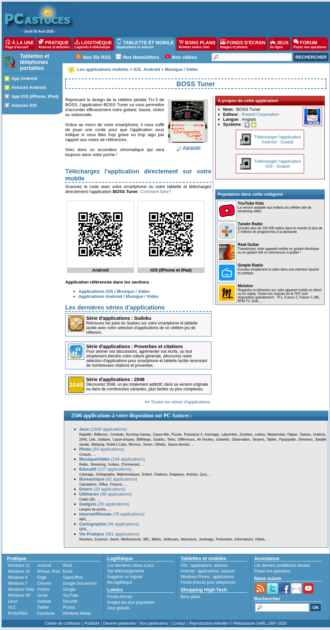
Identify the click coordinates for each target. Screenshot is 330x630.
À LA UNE (19, 44)
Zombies (246, 434)
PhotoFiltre (17, 613)
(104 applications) (112, 459)
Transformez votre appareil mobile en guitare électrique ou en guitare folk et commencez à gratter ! (278, 250)
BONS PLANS (197, 44)
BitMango (144, 439)
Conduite (117, 434)
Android (44, 565)
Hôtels (259, 539)
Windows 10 (19, 571)
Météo (156, 539)
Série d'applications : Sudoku (118, 318)
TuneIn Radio (250, 224)
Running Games (138, 434)
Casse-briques (123, 439)
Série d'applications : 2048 (115, 379)
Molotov (245, 286)
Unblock (319, 434)
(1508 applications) (103, 429)
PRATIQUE (54, 44)
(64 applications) (101, 449)
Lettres (260, 434)
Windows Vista (21, 589)
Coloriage (86, 474)
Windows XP (19, 595)
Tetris (171, 439)
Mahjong (97, 444)
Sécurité (70, 601)
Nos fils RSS (97, 57)
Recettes (85, 539)
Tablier (271, 439)
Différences (186, 439)
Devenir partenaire (119, 623)
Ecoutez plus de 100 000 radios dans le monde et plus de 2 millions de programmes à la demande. (280, 230)
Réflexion (101, 434)
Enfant (147, 474)
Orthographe (105, 474)
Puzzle (177, 434)
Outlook (44, 601)
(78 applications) (112, 514)
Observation (241, 439)
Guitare (113, 464)
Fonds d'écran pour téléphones (208, 582)
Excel (67, 571)
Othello (160, 444)
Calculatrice (87, 484)
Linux (13, 601)
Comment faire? (155, 191)
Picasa (69, 607)
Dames (305, 434)
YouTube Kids (251, 203)
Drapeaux (176, 474)
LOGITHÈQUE (93, 44)
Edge (42, 577)
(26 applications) (104, 504)
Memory (135, 444)
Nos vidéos (184, 57)
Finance (116, 484)
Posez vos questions (272, 571)
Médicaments (131, 539)
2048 (82, 439)
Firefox (43, 589)
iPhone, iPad (48, 571)
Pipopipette (287, 439)
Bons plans (190, 596)
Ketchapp (212, 434)
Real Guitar (248, 244)
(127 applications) (105, 469)
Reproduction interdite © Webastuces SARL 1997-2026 (238, 623)
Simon (147, 444)
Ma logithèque (119, 582)
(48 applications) (109, 524)
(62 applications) (108, 479)
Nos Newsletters (141, 57)
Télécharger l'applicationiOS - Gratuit (277, 164)
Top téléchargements (125, 571)
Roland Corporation (260, 114)
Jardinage (206, 539)
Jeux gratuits (118, 608)
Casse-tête (161, 434)
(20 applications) (102, 489)
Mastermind (276, 434)
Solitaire (104, 439)
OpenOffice (72, 577)
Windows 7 (18, 583)
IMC (146, 539)
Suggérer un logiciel (124, 576)
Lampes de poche (92, 509)
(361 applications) (109, 533)
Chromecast (130, 464)
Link (92, 439)
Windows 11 (19, 565)
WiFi (82, 519)
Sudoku (159, 439)
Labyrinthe (229, 434)
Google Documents (80, 583)
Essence (101, 539)
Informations (244, 539)
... (193, 444)
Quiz (203, 474)
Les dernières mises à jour (130, 565)
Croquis (84, 454)
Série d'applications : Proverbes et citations (134, 346)
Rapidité (85, 434)
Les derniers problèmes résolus (282, 565)
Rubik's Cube (116, 444)
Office (103, 484)
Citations (160, 474)
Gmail (42, 595)
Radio (83, 464)
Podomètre (224, 539)
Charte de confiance (63, 623)
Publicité (91, 623)
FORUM (309, 44)
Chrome (44, 583)
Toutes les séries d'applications (180, 401)
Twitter (43, 607)
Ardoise (192, 474)
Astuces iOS (24, 105)
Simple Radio (250, 265)
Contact (178, 623)
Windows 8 (18, 577)
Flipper (292, 434)
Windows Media (77, 613)
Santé (114, 539)
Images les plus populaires (130, 602)
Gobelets (222, 439)
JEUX (279, 44)
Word (67, 565)
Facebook (46, 613)
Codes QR (87, 499)
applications (201, 565)
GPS (82, 529)
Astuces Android (28, 87)
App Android (24, 78)
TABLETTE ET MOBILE (145, 44)
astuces (221, 565)
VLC (12, 607)
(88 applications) (105, 494)
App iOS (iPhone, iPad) (35, 96)
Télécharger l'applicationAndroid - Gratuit (277, 139)
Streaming (97, 464)
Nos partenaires (154, 623)
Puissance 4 (193, 434)
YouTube (70, 595)
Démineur (305, 439)
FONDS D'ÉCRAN (242, 44)
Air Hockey (205, 439)
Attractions (188, 539)
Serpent (258, 439)
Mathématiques (128, 474)
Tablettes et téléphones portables (34, 62)
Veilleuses (170, 539)
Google (69, 589)
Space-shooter (179, 444)
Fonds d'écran (119, 596)
